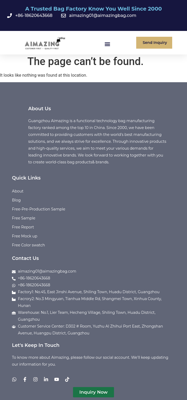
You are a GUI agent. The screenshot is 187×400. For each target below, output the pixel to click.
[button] (107, 44)
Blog (16, 200)
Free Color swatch (28, 245)
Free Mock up (24, 236)
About (17, 191)
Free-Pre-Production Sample (38, 209)
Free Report (23, 227)
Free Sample (23, 218)
